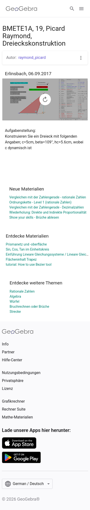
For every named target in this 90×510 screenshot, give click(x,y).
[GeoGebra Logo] (21, 8)
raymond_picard (32, 57)
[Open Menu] (81, 9)
